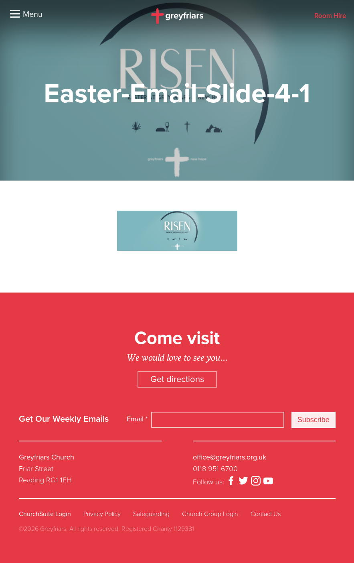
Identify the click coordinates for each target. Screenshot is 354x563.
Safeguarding (151, 514)
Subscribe (313, 420)
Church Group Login (210, 514)
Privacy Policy (102, 514)
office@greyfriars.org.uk (229, 457)
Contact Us (266, 514)
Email (137, 419)
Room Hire (330, 16)
